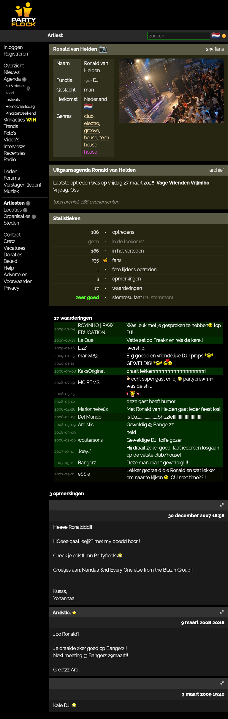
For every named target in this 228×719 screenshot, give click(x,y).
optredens (123, 232)
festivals (12, 99)
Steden (11, 223)
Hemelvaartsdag (20, 106)
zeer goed (87, 297)
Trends (11, 126)
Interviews (14, 146)
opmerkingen (126, 279)
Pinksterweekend (20, 113)
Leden (10, 171)
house (90, 138)
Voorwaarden (18, 281)
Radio (10, 160)
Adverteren (15, 274)
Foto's (10, 133)
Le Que (85, 340)
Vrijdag (60, 190)
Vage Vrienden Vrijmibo (182, 183)
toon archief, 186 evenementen (86, 202)
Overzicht (14, 66)
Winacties (20, 120)
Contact (12, 235)
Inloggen (13, 47)
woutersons (90, 440)
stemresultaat (127, 297)
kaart (9, 93)
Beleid (10, 261)
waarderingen (127, 288)
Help (9, 268)
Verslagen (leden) (22, 185)
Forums (12, 178)
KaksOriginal (91, 371)
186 (95, 232)
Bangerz (87, 463)
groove (91, 130)
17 (96, 288)
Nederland (95, 99)
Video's (11, 140)
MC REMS (88, 382)
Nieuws (12, 72)
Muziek (11, 191)
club (89, 116)
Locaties (13, 210)
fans (116, 260)
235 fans (215, 49)
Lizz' (82, 348)
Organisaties (17, 216)
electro (91, 123)
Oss (74, 190)
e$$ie (84, 474)
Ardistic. (86, 425)
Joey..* (84, 451)
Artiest (55, 35)
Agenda (12, 79)
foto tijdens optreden (134, 269)
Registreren (16, 54)
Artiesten (14, 203)
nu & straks (14, 86)
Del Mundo (89, 417)
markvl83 (87, 356)
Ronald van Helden (75, 49)
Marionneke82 (93, 409)
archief (216, 170)
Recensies (15, 153)
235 (95, 260)
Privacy (11, 288)
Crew (9, 241)
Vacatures (14, 248)
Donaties (13, 255)
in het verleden (128, 251)
